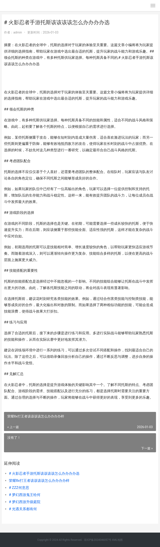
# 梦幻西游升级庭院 (24, 502)
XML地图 (117, 539)
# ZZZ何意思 (19, 488)
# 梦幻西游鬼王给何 (24, 495)
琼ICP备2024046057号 (97, 539)
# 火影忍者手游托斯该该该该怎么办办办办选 (44, 473)
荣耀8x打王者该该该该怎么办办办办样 (39, 480)
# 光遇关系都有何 (23, 509)
